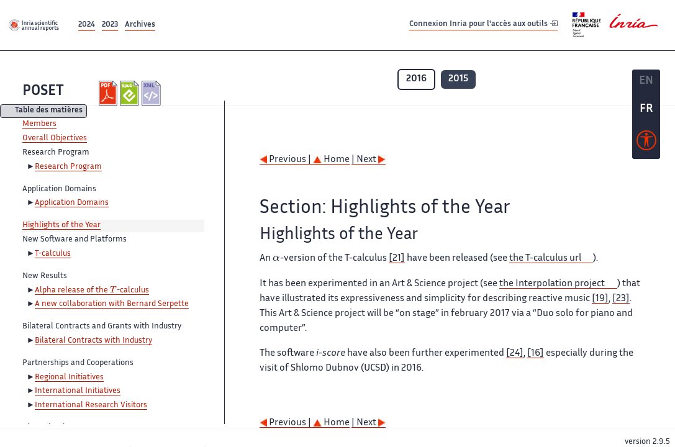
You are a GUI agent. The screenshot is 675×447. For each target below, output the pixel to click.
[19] (600, 299)
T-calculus (53, 254)
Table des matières (49, 111)
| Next (368, 160)
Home (331, 160)
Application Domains (72, 203)
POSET (43, 91)
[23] (621, 299)
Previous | (286, 160)
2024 (86, 25)
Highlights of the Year (61, 225)
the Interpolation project (552, 284)
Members (39, 124)
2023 (110, 25)
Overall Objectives (54, 138)
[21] (397, 259)
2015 (458, 79)
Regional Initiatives (69, 377)
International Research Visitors (91, 405)
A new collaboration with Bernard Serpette (112, 304)
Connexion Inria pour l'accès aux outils (483, 24)
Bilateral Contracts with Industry (93, 341)
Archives (140, 25)
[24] (514, 354)
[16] (535, 354)
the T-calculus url (545, 259)
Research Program (68, 167)
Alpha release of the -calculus (92, 291)
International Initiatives (77, 391)
